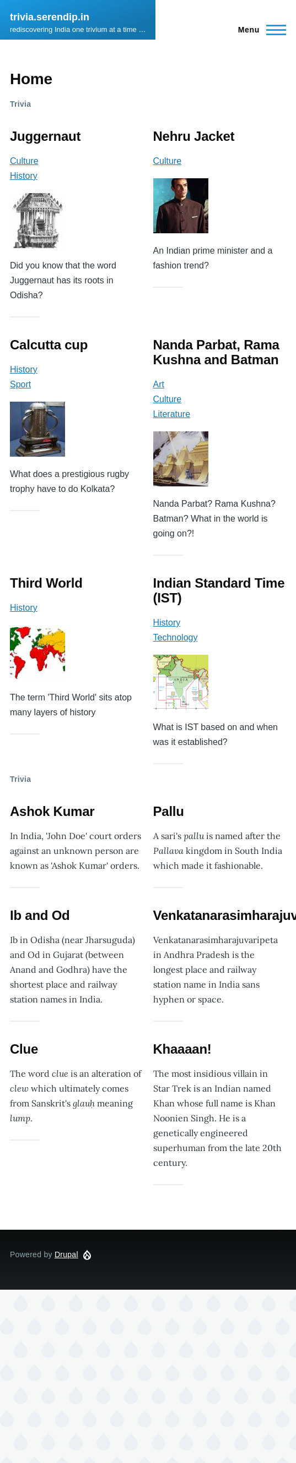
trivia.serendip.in (49, 17)
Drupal (66, 1254)
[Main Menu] (258, 30)
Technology (175, 637)
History (23, 175)
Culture (24, 161)
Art (158, 384)
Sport (20, 384)
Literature (172, 414)
